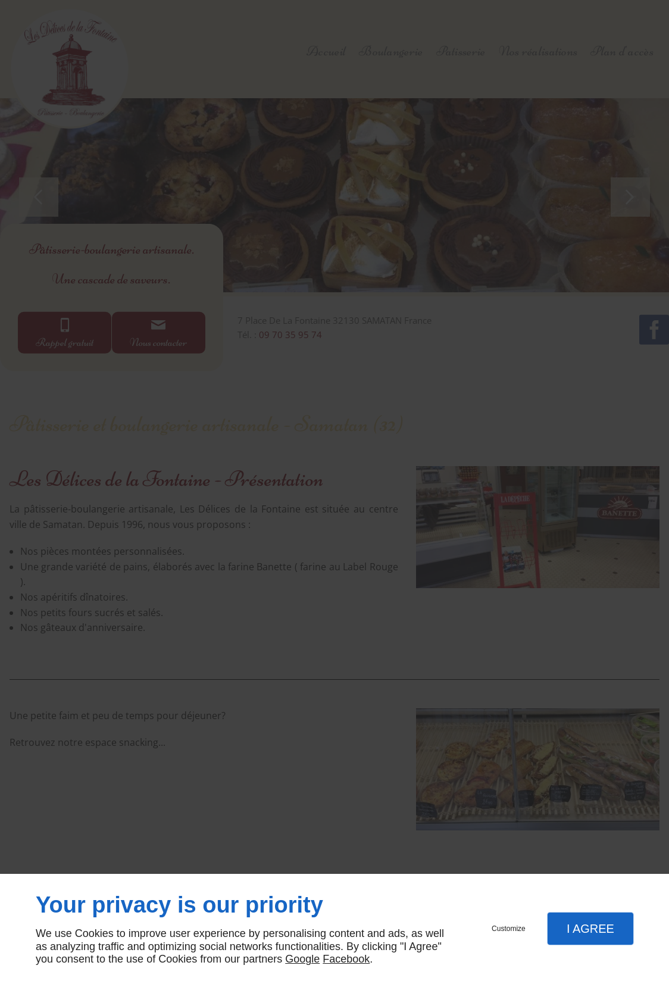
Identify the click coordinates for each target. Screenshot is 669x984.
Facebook (346, 959)
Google (302, 959)
